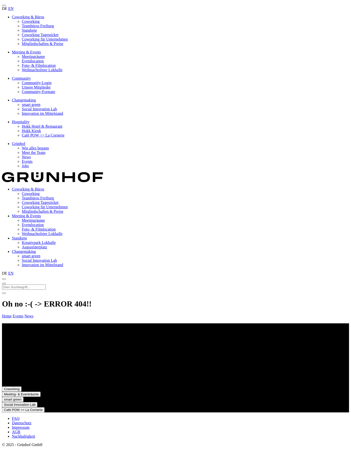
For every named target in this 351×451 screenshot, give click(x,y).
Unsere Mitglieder (36, 87)
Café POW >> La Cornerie (43, 135)
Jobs (25, 166)
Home (7, 316)
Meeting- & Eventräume (21, 394)
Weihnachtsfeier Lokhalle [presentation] (42, 234)
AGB (16, 432)
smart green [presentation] (31, 256)
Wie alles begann (35, 148)
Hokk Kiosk (31, 131)
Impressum (20, 427)
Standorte (29, 30)
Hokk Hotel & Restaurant (42, 126)
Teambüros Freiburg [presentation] (38, 198)
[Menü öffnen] (4, 5)
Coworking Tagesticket (40, 35)
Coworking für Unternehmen (45, 39)
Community (21, 78)
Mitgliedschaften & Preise (42, 44)
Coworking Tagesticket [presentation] (40, 202)
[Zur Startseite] (52, 181)
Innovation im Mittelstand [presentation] (42, 265)
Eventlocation (33, 61)
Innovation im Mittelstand (42, 113)
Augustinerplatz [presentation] (34, 247)
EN (10, 8)
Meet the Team (33, 152)
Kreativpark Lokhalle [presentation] (39, 242)
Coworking (31, 21)
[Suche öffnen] (4, 279)
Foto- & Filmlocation (39, 65)
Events (27, 161)
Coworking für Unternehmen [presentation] (45, 207)
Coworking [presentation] (31, 193)
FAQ (16, 418)
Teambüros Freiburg (38, 26)
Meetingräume (33, 56)
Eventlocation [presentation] (33, 225)
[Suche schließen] (4, 283)
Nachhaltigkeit (23, 436)
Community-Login (36, 83)
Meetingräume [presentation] (33, 220)
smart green (31, 104)
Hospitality (20, 122)
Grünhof (18, 144)
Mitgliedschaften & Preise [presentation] (42, 211)
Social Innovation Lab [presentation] (39, 260)
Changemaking (24, 100)
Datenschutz (21, 423)
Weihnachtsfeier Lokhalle (42, 70)
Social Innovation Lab (39, 109)
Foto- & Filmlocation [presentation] (39, 229)
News (26, 157)
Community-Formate (38, 92)
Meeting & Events (26, 52)
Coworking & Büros (28, 17)
